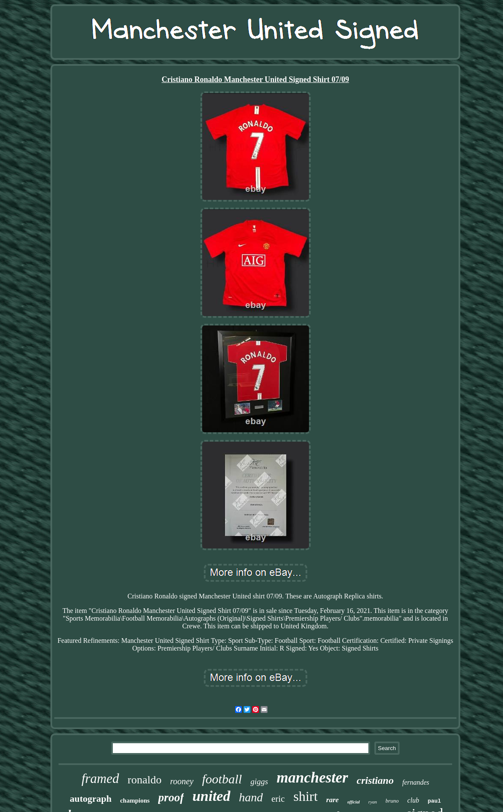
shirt (305, 796)
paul (434, 801)
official (353, 802)
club (413, 800)
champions (135, 800)
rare (332, 800)
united (211, 796)
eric (278, 799)
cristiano (375, 780)
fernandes (415, 782)
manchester (312, 777)
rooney (182, 781)
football (222, 779)
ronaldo (145, 780)
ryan (372, 801)
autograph (91, 798)
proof (171, 797)
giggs (259, 781)
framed (100, 778)
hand (251, 797)
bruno (392, 800)
